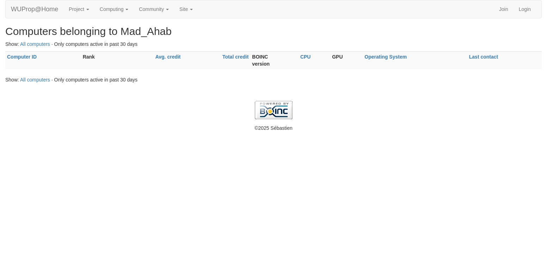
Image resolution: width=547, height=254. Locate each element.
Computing (114, 9)
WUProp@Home (34, 9)
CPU (305, 57)
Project (79, 9)
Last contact (483, 57)
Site (186, 9)
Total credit (235, 57)
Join (503, 9)
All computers (35, 44)
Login (525, 9)
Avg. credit (168, 57)
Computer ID (22, 57)
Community (154, 9)
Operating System (385, 57)
